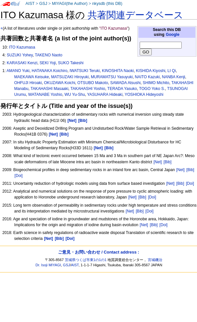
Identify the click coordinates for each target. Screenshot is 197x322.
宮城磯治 (155, 260)
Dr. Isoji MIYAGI (48, 265)
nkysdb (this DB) (107, 3)
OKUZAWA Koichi (59, 82)
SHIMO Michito (156, 82)
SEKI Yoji (48, 63)
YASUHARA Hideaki (104, 94)
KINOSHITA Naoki (118, 70)
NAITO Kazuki (147, 77)
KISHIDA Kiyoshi (150, 70)
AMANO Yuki (18, 70)
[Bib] (167, 162)
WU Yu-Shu (74, 94)
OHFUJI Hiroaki (28, 82)
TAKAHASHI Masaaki (49, 88)
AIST (30, 3)
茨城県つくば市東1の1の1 (86, 260)
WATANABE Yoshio (45, 94)
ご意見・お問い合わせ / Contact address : (98, 252)
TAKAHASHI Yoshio (87, 88)
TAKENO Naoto (48, 55)
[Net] (157, 162)
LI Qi (171, 70)
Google (172, 34)
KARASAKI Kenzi (22, 63)
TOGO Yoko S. (152, 88)
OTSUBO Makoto (92, 82)
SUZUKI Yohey (20, 55)
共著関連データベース (135, 15)
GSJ (43, 3)
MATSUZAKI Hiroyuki (70, 77)
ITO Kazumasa (22, 47)
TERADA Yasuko (122, 88)
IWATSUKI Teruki (85, 70)
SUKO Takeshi (70, 63)
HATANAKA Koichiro (49, 70)
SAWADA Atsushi (125, 82)
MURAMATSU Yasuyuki (112, 77)
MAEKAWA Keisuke (31, 77)
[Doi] (19, 175)
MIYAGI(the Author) (69, 3)
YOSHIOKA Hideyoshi (144, 94)
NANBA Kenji (173, 77)
